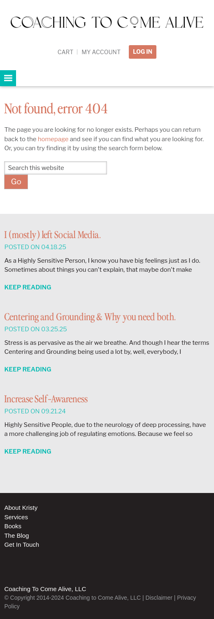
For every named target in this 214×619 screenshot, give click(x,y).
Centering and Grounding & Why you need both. (90, 317)
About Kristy (20, 507)
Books (12, 526)
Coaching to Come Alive (107, 29)
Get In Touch (21, 544)
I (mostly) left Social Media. (52, 235)
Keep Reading (27, 287)
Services (16, 517)
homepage (53, 139)
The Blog (16, 535)
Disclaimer (159, 597)
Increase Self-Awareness (46, 399)
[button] (8, 78)
